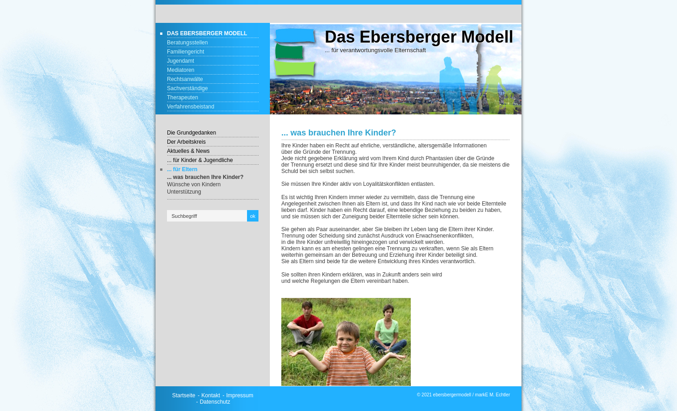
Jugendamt (180, 61)
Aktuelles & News (188, 151)
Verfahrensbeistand (190, 106)
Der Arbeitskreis (186, 142)
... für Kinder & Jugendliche (200, 160)
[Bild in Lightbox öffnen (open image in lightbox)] (346, 342)
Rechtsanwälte (185, 79)
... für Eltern (182, 169)
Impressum (239, 395)
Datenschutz (215, 402)
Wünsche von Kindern (193, 184)
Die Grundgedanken (191, 133)
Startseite (183, 395)
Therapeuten (182, 97)
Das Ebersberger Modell (207, 33)
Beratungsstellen (187, 42)
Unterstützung (184, 192)
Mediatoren (180, 70)
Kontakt (210, 395)
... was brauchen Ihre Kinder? (205, 177)
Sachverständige (187, 88)
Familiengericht (185, 52)
